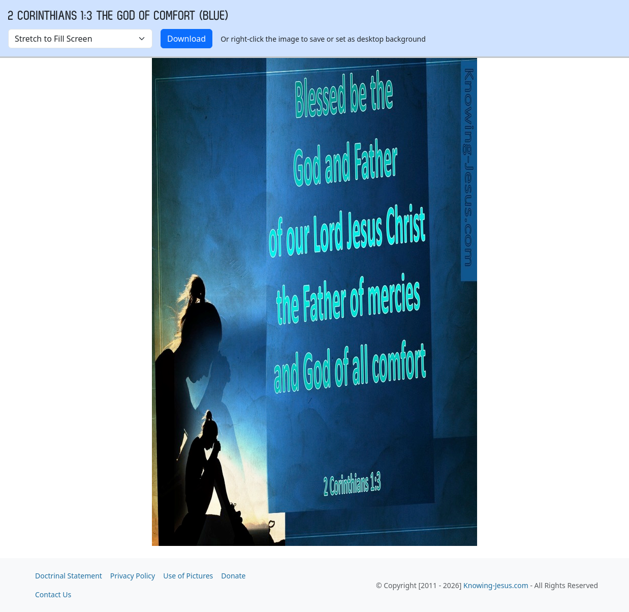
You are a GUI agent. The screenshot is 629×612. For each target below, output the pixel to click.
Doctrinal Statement (68, 575)
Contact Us (53, 594)
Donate (233, 575)
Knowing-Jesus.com (495, 585)
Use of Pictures (188, 575)
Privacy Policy (132, 575)
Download (186, 38)
